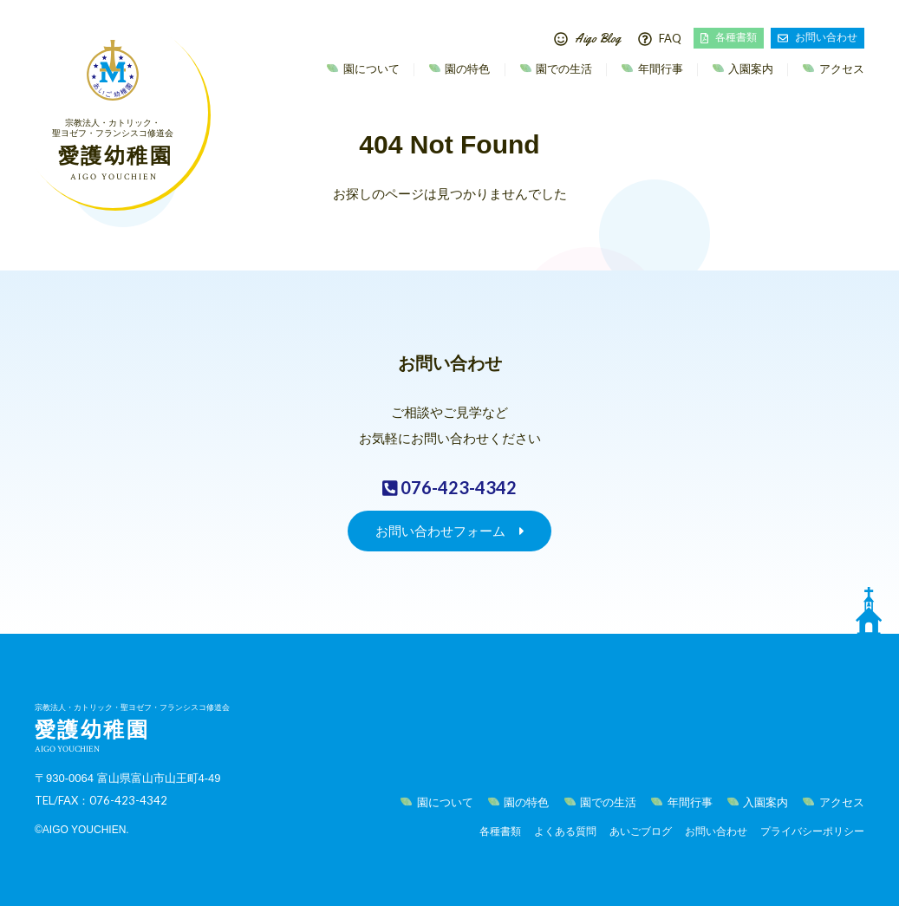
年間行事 (659, 69)
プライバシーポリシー (812, 831)
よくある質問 (565, 831)
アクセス (840, 69)
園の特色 (466, 69)
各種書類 (728, 37)
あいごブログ (640, 831)
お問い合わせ (817, 37)
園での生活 (563, 69)
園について (370, 69)
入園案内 (750, 69)
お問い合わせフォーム (449, 531)
